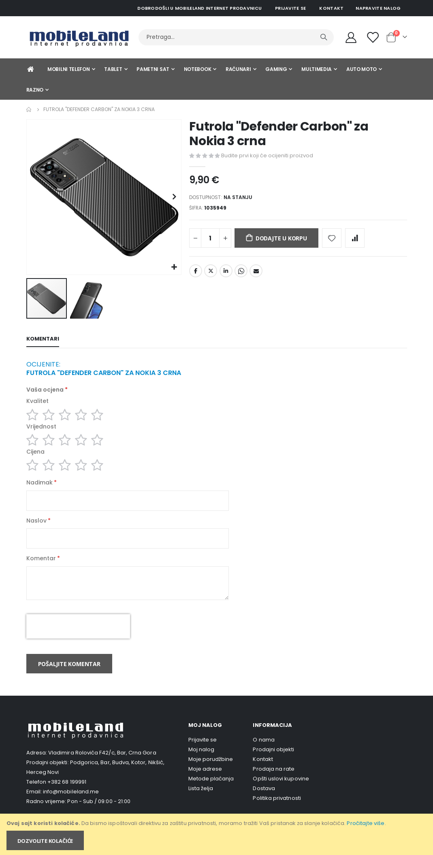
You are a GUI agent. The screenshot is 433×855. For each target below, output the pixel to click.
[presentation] (78, 636)
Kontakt (331, 8)
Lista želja (200, 798)
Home (29, 109)
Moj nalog (201, 759)
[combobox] (236, 37)
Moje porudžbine (210, 769)
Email (256, 273)
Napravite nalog (378, 8)
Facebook (195, 273)
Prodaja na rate (273, 778)
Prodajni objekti (273, 759)
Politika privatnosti (277, 808)
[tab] (42, 340)
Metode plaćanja (211, 788)
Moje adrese (205, 778)
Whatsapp (241, 273)
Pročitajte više (365, 823)
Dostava (264, 798)
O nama (263, 749)
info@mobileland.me (71, 801)
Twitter (210, 273)
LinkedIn (226, 273)
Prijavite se (290, 8)
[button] (174, 267)
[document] (217, 834)
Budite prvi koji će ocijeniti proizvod (267, 155)
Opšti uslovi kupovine (281, 788)
